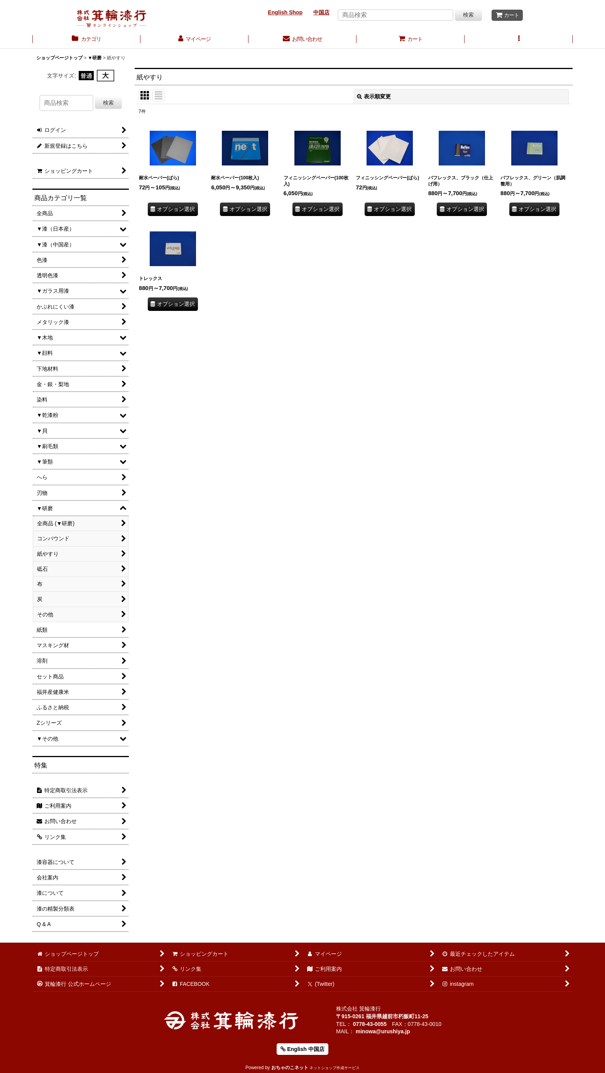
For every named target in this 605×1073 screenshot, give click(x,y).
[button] (519, 39)
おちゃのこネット (289, 1067)
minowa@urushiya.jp (383, 1031)
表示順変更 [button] (374, 96)
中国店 (321, 12)
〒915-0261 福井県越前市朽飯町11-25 (382, 1016)
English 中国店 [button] (302, 1049)
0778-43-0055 (370, 1024)
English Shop (285, 12)
